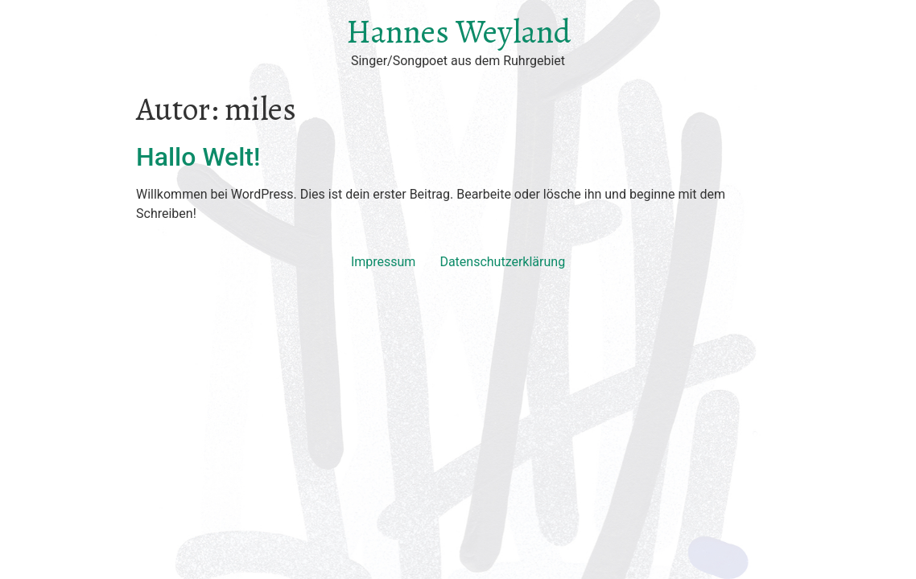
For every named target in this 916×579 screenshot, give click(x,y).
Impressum (383, 261)
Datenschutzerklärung (502, 261)
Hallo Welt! (198, 157)
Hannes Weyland (458, 32)
